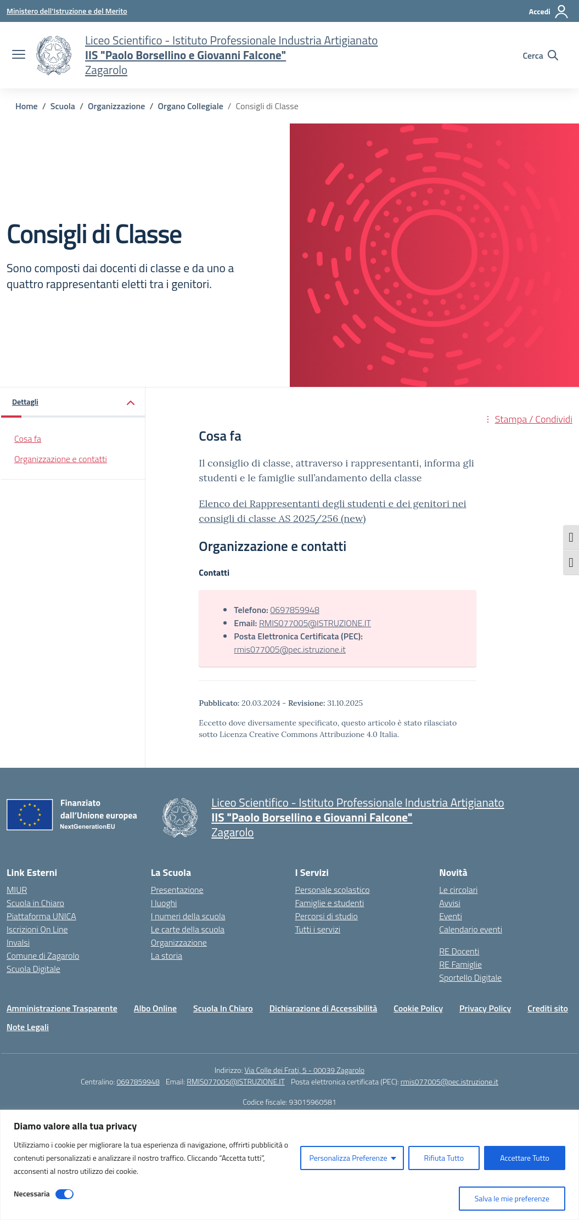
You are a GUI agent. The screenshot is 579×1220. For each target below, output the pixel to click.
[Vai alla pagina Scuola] (62, 106)
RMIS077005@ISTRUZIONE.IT (315, 622)
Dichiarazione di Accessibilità (323, 1008)
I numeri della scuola (188, 916)
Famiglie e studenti (329, 902)
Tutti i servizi (318, 929)
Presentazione (177, 889)
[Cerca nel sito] (540, 55)
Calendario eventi (470, 929)
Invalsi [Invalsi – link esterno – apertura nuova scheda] (18, 942)
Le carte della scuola (187, 929)
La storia (166, 955)
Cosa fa (27, 438)
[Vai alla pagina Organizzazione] (116, 106)
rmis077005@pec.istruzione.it (290, 649)
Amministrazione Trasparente (62, 1008)
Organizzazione (179, 942)
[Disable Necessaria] (64, 1194)
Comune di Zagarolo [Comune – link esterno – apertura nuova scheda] (43, 955)
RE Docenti (459, 951)
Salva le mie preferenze (512, 1198)
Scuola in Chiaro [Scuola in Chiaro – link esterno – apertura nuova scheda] (35, 902)
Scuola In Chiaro (223, 1008)
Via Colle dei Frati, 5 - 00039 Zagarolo (304, 1070)
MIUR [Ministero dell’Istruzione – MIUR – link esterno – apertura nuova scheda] (17, 889)
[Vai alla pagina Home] (26, 106)
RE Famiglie (460, 964)
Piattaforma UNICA (41, 916)
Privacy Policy (485, 1008)
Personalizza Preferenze (348, 1157)
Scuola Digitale (33, 968)
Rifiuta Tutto (444, 1157)
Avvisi (449, 902)
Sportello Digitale (470, 977)
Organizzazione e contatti (60, 458)
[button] (73, 402)
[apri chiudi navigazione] (18, 55)
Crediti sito (547, 1008)
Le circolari (458, 889)
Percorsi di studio (326, 916)
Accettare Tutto (524, 1157)
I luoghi (164, 902)
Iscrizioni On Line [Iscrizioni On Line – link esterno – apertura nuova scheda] (37, 929)
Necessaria (32, 1193)
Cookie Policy (418, 1008)
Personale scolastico (332, 889)
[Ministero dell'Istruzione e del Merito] (67, 10)
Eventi (450, 916)
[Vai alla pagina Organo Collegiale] (190, 106)
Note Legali (28, 1026)
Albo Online (155, 1008)
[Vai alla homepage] (53, 55)
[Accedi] (549, 11)
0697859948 (294, 609)
